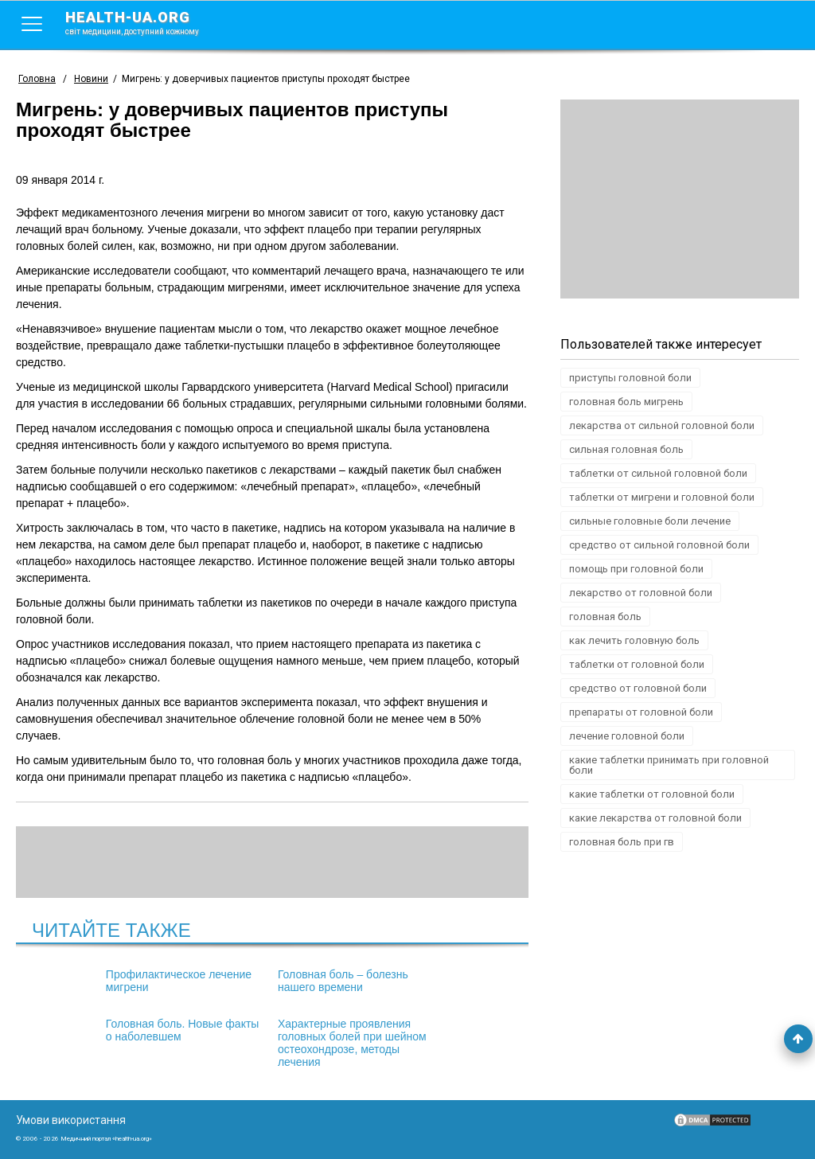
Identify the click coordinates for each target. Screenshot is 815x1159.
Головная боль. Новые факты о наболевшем (440, 980)
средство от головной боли (638, 688)
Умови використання (71, 1120)
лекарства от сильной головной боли (662, 425)
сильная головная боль (626, 449)
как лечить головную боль (634, 640)
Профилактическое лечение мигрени (95, 980)
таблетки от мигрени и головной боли (662, 497)
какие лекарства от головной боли (655, 818)
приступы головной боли (630, 378)
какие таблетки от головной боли (652, 794)
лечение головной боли (626, 736)
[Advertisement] (679, 199)
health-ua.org (144, 22)
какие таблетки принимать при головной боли (669, 765)
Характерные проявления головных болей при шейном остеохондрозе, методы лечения (267, 1042)
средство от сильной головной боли (659, 545)
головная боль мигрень (626, 402)
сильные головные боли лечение (650, 521)
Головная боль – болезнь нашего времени (258, 980)
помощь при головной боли (636, 569)
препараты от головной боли (641, 712)
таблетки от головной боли (636, 664)
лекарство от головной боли (640, 593)
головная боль (605, 616)
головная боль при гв (621, 842)
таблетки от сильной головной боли (658, 473)
